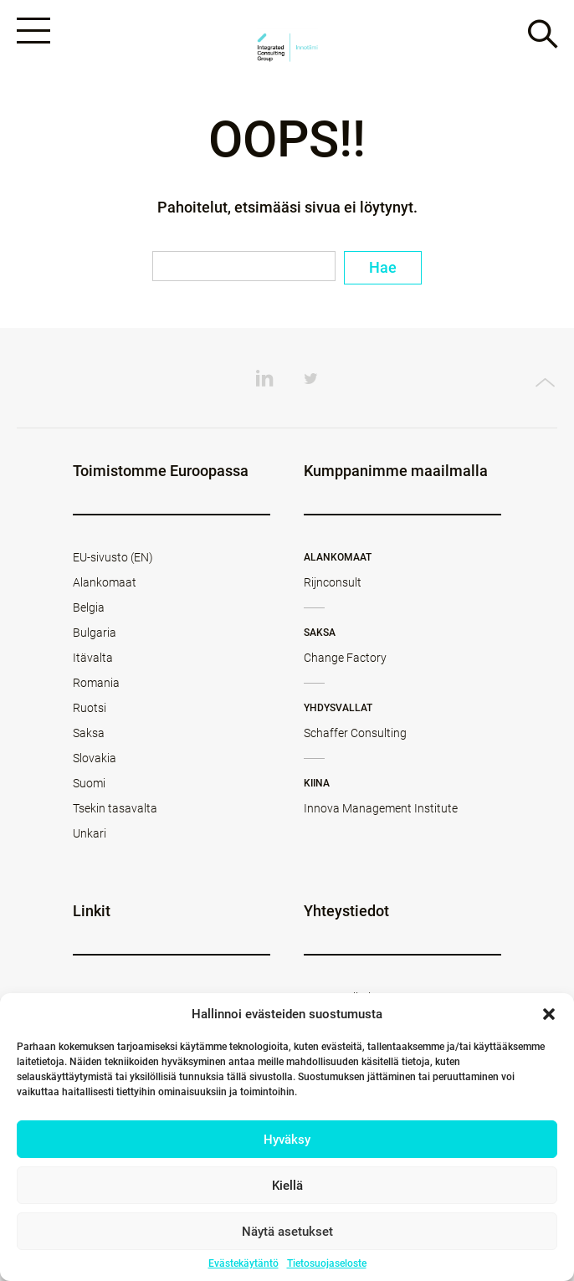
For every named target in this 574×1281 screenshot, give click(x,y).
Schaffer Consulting (355, 733)
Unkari (89, 833)
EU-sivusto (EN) (113, 557)
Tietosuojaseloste (326, 1263)
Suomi (89, 783)
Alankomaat (104, 582)
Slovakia (94, 758)
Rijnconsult (332, 582)
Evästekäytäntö (243, 1263)
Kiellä (287, 1185)
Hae (383, 267)
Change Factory (345, 657)
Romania (96, 682)
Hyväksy (287, 1139)
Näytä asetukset (287, 1231)
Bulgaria (94, 632)
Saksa (89, 733)
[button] (549, 1014)
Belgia (89, 607)
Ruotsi (89, 708)
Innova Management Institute (381, 808)
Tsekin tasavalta (115, 808)
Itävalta (93, 657)
